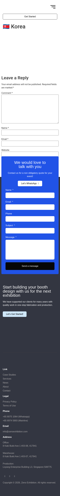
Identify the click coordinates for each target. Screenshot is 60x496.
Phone (9, 214)
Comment (7, 93)
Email (4, 139)
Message (10, 237)
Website (5, 150)
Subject (10, 225)
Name (5, 128)
